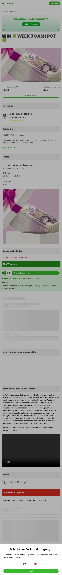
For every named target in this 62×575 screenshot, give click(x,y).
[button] (30, 563)
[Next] (31, 571)
